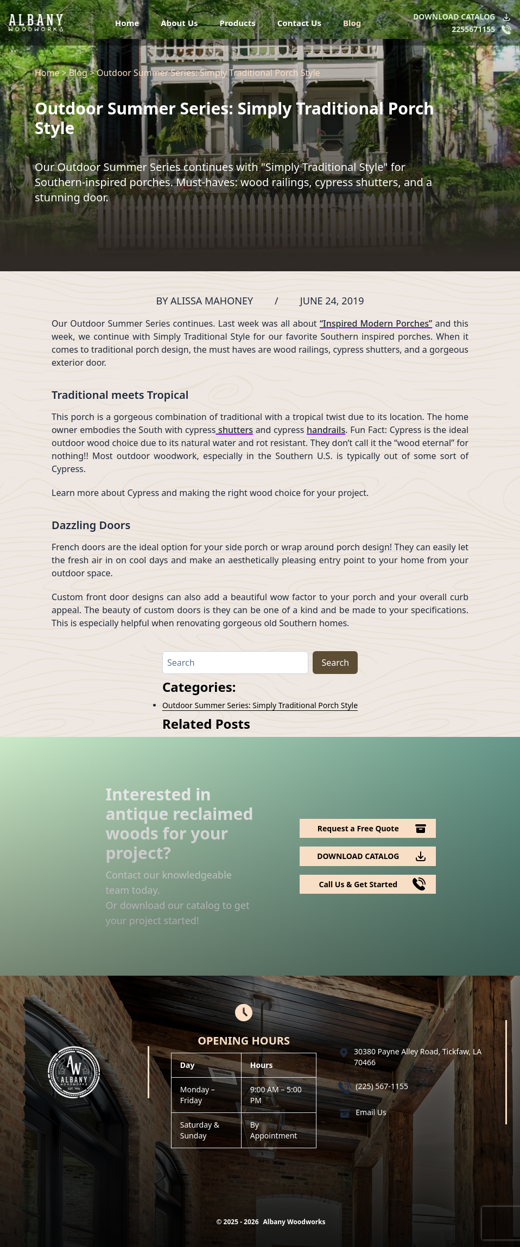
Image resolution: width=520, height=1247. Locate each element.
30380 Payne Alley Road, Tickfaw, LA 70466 (417, 1056)
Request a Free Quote (358, 828)
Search (335, 663)
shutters (234, 430)
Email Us (371, 1112)
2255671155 (473, 29)
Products (238, 22)
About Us (179, 22)
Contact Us (299, 22)
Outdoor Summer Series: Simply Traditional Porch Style (260, 705)
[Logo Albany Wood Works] (36, 23)
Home (127, 22)
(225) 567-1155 (382, 1086)
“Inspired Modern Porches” (376, 323)
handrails (326, 430)
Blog (352, 22)
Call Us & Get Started (358, 884)
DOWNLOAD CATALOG (454, 16)
